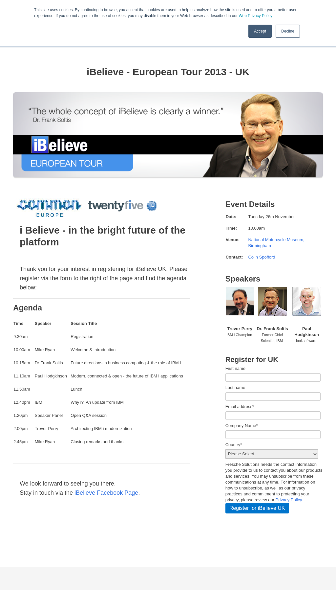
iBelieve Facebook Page (105, 492)
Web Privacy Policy (255, 15)
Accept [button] (260, 31)
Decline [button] (287, 31)
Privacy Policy (289, 499)
